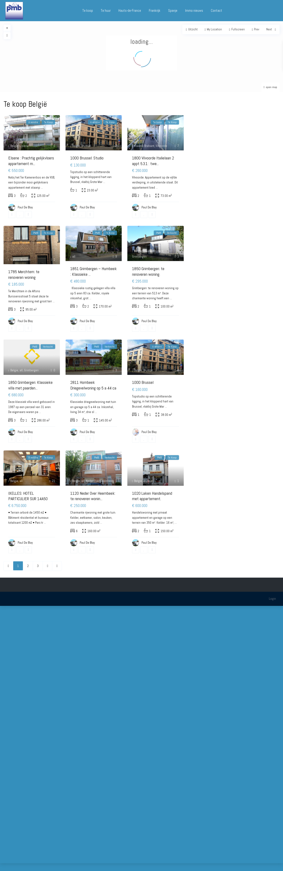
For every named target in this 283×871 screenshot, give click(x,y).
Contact (216, 10)
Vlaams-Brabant (144, 146)
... (42, 188)
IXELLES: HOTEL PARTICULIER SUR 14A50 (28, 495)
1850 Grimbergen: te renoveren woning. (148, 271)
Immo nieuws (194, 10)
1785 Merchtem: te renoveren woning (23, 274)
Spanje (172, 10)
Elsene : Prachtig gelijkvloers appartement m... (31, 160)
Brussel (86, 146)
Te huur (106, 10)
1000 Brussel (143, 382)
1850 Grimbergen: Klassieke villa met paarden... (30, 385)
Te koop (87, 10)
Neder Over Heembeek (100, 481)
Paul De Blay (149, 432)
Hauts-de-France (129, 10)
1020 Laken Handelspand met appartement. (152, 495)
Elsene (24, 146)
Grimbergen (139, 257)
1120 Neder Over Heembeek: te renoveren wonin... (92, 495)
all (73, 257)
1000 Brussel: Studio (87, 158)
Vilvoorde (161, 146)
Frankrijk (154, 10)
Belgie (14, 146)
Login (272, 598)
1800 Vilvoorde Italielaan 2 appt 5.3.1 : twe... (153, 160)
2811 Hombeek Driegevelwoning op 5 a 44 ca (93, 385)
